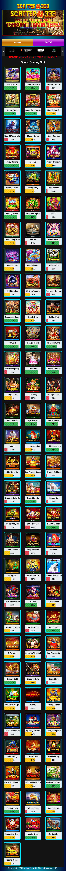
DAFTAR (48, 42)
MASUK (17, 42)
